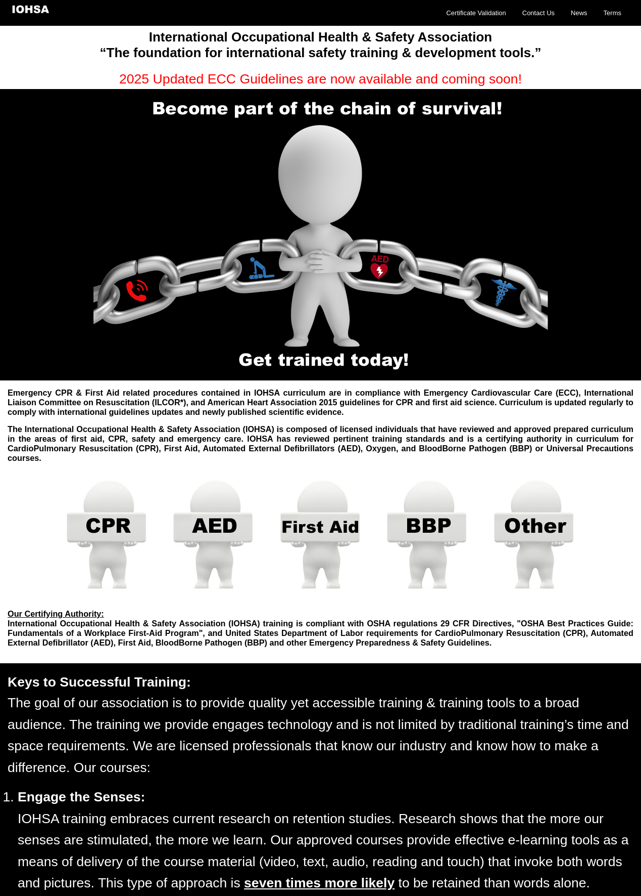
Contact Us (538, 13)
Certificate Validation (476, 13)
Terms (612, 13)
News (579, 13)
